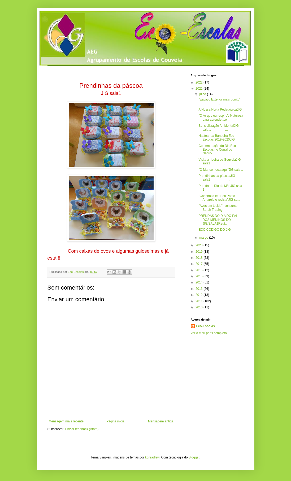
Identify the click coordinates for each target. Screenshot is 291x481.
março (204, 237)
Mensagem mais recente (66, 421)
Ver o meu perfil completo (209, 333)
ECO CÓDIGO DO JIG (215, 229)
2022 (199, 82)
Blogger (194, 457)
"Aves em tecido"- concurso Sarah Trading (217, 207)
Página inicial (115, 421)
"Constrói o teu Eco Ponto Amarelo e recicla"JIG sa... (219, 198)
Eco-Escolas (205, 326)
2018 (199, 258)
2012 (199, 295)
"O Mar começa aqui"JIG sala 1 (220, 170)
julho (203, 94)
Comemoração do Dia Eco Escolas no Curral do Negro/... (217, 149)
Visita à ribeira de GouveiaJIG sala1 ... (219, 161)
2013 (199, 289)
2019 (199, 251)
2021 (199, 88)
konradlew (152, 457)
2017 (199, 264)
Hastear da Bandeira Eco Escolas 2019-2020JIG (217, 137)
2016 (199, 270)
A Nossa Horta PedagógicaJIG (220, 109)
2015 (199, 276)
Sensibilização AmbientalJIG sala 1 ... (218, 127)
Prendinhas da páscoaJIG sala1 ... (216, 177)
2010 (199, 307)
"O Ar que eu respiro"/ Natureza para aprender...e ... (220, 117)
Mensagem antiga (160, 421)
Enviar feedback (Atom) (81, 429)
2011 (199, 301)
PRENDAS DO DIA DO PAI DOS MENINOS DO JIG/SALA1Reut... (217, 219)
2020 (199, 245)
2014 (199, 282)
